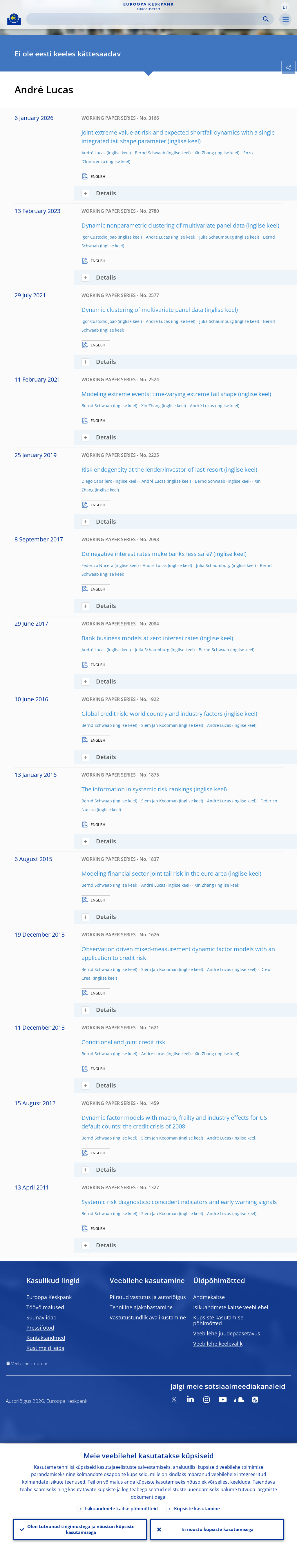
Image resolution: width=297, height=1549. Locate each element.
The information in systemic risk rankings (137, 789)
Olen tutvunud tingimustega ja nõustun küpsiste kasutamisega (80, 1529)
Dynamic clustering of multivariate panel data (142, 310)
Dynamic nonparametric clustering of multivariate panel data (163, 225)
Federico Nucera (97, 565)
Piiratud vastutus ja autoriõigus (148, 1297)
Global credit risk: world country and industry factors (152, 714)
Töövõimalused (45, 1307)
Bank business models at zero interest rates (140, 638)
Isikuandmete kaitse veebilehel (230, 1307)
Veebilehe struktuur (29, 1363)
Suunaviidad (41, 1317)
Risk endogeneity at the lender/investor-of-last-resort (152, 469)
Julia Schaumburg (216, 237)
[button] (285, 6)
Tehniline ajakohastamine (141, 1307)
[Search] (145, 19)
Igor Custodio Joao (99, 237)
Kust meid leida (45, 1347)
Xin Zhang (204, 152)
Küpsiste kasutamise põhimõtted (218, 1320)
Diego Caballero (97, 481)
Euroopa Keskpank (49, 1297)
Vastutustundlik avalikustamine (148, 1317)
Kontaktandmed (45, 1337)
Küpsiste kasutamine (197, 1507)
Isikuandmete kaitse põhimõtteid (121, 1507)
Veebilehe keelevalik (217, 1343)
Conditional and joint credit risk (123, 1042)
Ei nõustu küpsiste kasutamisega (217, 1529)
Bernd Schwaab (150, 152)
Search (266, 19)
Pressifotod (40, 1327)
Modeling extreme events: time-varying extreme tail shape (159, 394)
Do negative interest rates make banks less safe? (147, 554)
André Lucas (94, 152)
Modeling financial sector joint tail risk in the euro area (154, 873)
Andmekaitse (209, 1297)
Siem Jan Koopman (159, 725)
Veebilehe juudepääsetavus (226, 1333)
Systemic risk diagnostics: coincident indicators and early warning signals (179, 1202)
